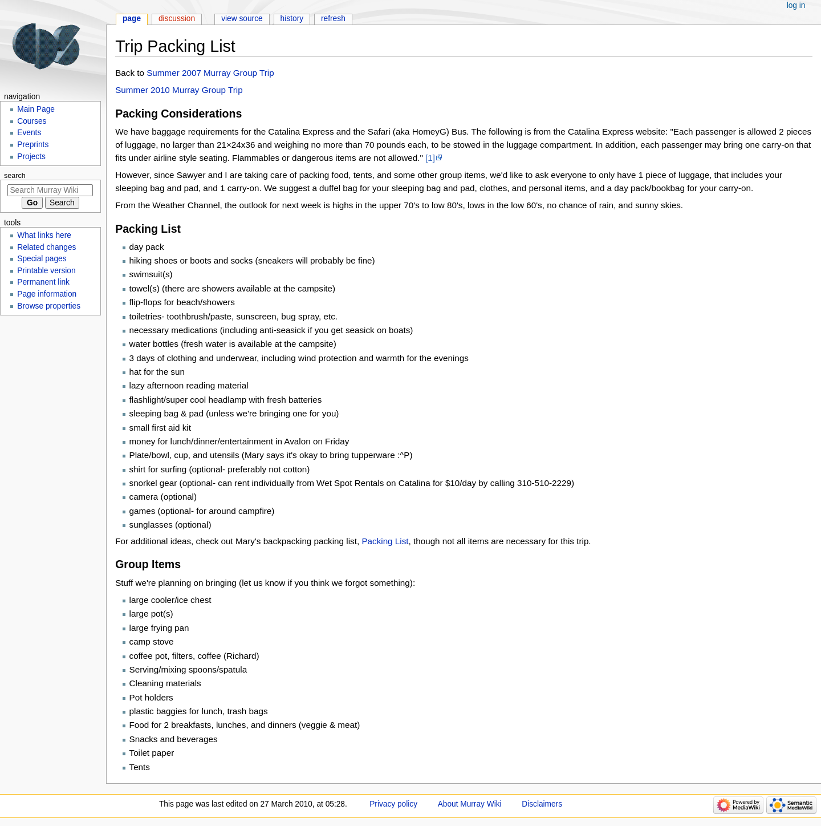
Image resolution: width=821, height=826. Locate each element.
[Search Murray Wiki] (50, 190)
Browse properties (48, 306)
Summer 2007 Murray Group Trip (210, 73)
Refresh (333, 18)
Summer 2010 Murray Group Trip (179, 90)
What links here (44, 235)
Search (15, 176)
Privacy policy (393, 804)
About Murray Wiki (470, 804)
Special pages (41, 258)
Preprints (32, 144)
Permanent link (43, 282)
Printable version (46, 270)
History (292, 18)
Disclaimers (542, 804)
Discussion (176, 18)
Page (132, 18)
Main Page (36, 109)
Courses (31, 121)
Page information (46, 294)
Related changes (46, 247)
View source (242, 18)
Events (29, 132)
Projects (31, 156)
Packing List (384, 541)
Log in (796, 5)
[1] (430, 158)
